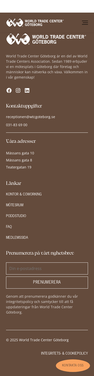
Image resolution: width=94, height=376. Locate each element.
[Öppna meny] (85, 23)
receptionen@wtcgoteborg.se (30, 116)
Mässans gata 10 (20, 153)
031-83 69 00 (16, 124)
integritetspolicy (19, 301)
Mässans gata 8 (19, 160)
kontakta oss (73, 365)
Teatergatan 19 (18, 167)
